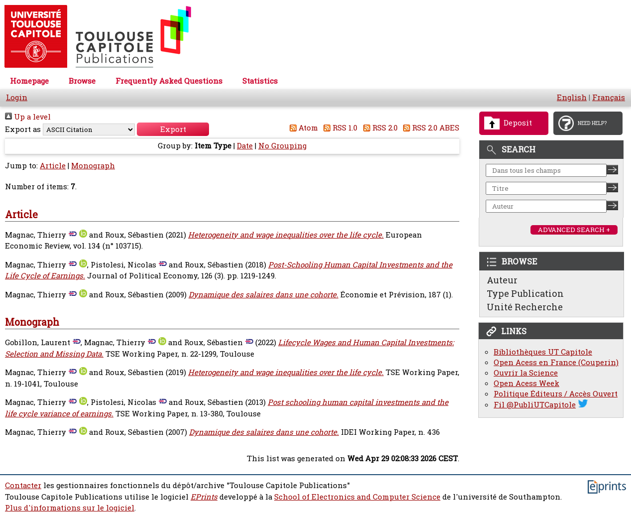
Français (608, 97)
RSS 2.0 (378, 128)
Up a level (28, 117)
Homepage (29, 81)
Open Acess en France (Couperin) (556, 362)
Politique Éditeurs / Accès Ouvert (556, 393)
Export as (23, 129)
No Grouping (282, 145)
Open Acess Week (526, 383)
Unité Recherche (525, 307)
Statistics (260, 81)
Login (16, 97)
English (572, 97)
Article (53, 165)
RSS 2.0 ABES (430, 128)
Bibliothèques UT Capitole (543, 352)
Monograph (93, 165)
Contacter (23, 485)
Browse (82, 81)
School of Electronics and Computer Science (357, 497)
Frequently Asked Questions (168, 81)
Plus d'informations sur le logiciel (69, 508)
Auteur (502, 280)
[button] (173, 129)
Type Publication (525, 293)
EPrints (204, 497)
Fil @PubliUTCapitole (535, 404)
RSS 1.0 (339, 128)
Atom (302, 128)
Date (245, 145)
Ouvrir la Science (526, 373)
